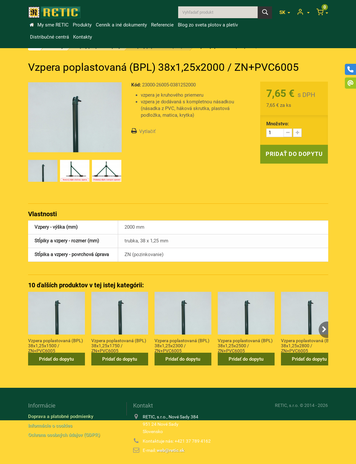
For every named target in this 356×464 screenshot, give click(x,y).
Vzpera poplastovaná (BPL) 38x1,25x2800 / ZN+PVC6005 (308, 345)
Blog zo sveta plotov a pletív (208, 25)
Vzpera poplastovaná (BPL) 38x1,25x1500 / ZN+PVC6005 (55, 345)
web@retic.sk (170, 450)
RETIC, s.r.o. (287, 405)
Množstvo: (277, 123)
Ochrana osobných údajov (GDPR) (64, 435)
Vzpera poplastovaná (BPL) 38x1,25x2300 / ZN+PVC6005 (182, 345)
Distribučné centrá (49, 37)
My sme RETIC (53, 25)
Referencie (162, 25)
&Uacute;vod (31, 25)
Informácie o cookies (50, 426)
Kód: (136, 85)
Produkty (82, 25)
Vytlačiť (147, 131)
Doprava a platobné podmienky (61, 416)
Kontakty (82, 37)
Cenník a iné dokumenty (121, 25)
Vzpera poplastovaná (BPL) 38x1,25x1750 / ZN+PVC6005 (118, 345)
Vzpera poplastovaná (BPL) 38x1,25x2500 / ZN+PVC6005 (245, 345)
